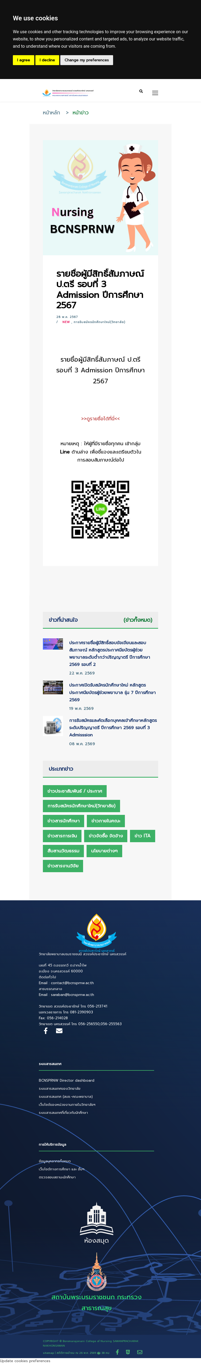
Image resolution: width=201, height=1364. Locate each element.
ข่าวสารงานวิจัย (63, 865)
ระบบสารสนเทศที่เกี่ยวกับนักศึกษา (63, 1112)
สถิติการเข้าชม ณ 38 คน (83, 1353)
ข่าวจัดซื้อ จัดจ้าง (106, 835)
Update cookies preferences (25, 1360)
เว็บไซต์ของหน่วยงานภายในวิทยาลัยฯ (67, 1104)
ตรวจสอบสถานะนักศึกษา (57, 1177)
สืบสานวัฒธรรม (63, 850)
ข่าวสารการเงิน (62, 835)
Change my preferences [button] (87, 60)
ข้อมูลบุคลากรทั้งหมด (55, 1161)
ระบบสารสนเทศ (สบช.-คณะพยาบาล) (66, 1096)
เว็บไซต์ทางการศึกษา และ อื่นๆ (61, 1169)
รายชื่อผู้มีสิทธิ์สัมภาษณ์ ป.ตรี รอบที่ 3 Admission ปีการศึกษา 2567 (100, 289)
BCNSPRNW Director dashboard (66, 1080)
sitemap (48, 1353)
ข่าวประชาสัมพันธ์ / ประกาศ (74, 791)
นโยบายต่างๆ (104, 850)
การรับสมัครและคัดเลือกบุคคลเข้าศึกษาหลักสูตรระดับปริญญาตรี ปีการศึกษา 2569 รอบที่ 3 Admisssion (113, 727)
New (66, 322)
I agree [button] (23, 60)
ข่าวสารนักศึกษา (63, 820)
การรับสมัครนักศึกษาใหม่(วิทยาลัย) (99, 322)
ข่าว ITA (143, 835)
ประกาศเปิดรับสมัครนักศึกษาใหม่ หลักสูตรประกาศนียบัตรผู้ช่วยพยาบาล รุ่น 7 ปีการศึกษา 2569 (112, 692)
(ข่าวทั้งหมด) (138, 620)
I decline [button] (47, 60)
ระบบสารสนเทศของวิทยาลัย (59, 1088)
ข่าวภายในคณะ (105, 820)
